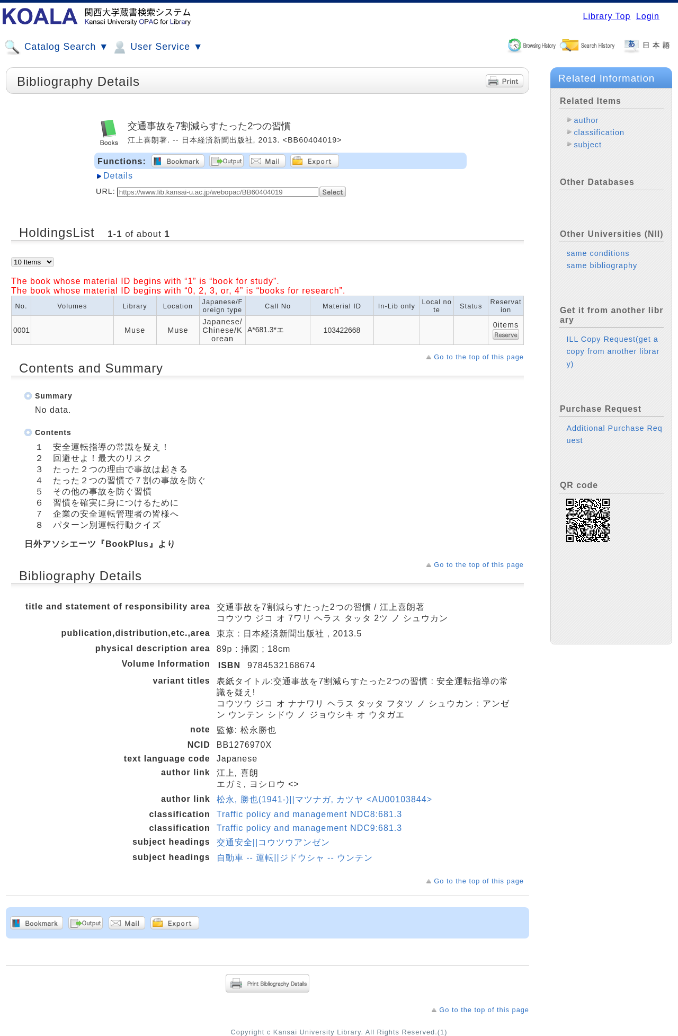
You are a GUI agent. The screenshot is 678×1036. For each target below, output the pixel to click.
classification (599, 132)
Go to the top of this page (479, 357)
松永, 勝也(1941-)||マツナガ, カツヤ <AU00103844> (324, 799)
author (586, 120)
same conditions (597, 253)
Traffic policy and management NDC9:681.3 (309, 828)
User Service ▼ (157, 47)
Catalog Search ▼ (56, 47)
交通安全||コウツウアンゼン (273, 842)
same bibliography (601, 265)
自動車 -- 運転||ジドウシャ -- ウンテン (295, 857)
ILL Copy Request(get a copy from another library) (612, 351)
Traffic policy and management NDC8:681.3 (309, 814)
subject (588, 144)
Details (118, 175)
